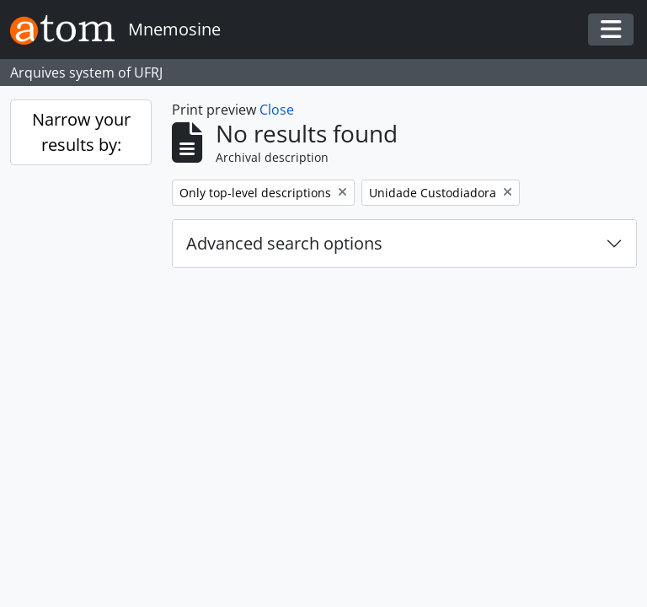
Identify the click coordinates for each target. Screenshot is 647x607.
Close (276, 109)
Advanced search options (284, 243)
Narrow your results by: (81, 132)
